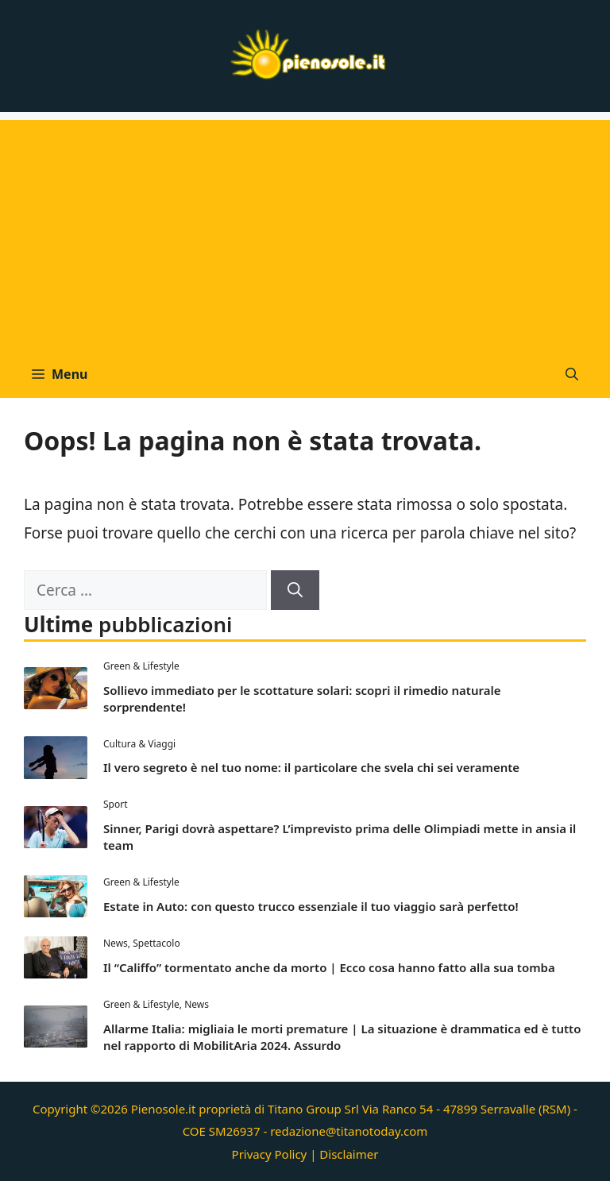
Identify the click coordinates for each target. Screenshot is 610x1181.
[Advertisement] (305, 231)
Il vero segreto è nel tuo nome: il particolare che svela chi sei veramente (311, 767)
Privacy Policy (269, 1154)
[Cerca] (295, 590)
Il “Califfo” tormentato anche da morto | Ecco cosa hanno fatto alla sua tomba (329, 967)
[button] (572, 374)
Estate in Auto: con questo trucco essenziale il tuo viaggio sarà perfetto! (311, 906)
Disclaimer (348, 1154)
